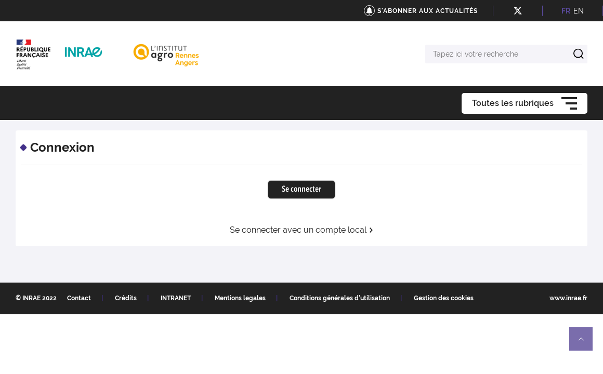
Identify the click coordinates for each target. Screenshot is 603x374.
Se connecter (301, 189)
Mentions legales (240, 298)
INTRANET (176, 298)
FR (565, 11)
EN (578, 11)
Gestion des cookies (444, 298)
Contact (79, 298)
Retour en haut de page (585, 343)
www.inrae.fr (568, 298)
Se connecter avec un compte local (302, 230)
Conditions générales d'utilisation (340, 298)
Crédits (126, 298)
